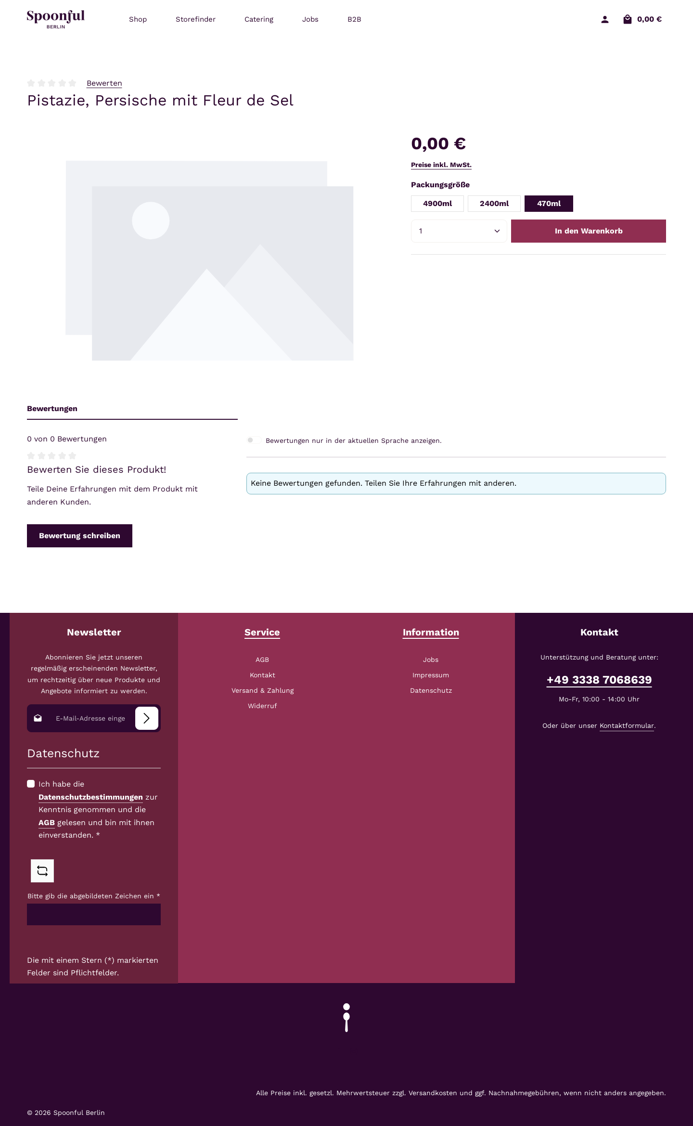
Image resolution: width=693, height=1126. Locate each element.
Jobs (430, 659)
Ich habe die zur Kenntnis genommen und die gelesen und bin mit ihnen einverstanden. (98, 809)
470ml (549, 203)
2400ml (494, 203)
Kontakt (262, 675)
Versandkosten (433, 1093)
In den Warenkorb (589, 230)
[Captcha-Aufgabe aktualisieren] (42, 870)
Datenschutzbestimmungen (90, 796)
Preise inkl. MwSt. (441, 164)
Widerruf (262, 706)
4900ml (437, 203)
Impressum (430, 675)
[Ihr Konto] (605, 19)
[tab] (132, 409)
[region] (209, 258)
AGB (46, 822)
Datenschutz (431, 690)
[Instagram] (354, 1053)
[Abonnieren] (146, 718)
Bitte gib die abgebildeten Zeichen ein (93, 896)
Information (431, 632)
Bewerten (104, 83)
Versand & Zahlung (262, 690)
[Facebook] (340, 1053)
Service (262, 632)
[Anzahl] (459, 231)
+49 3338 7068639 (599, 679)
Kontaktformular (627, 725)
